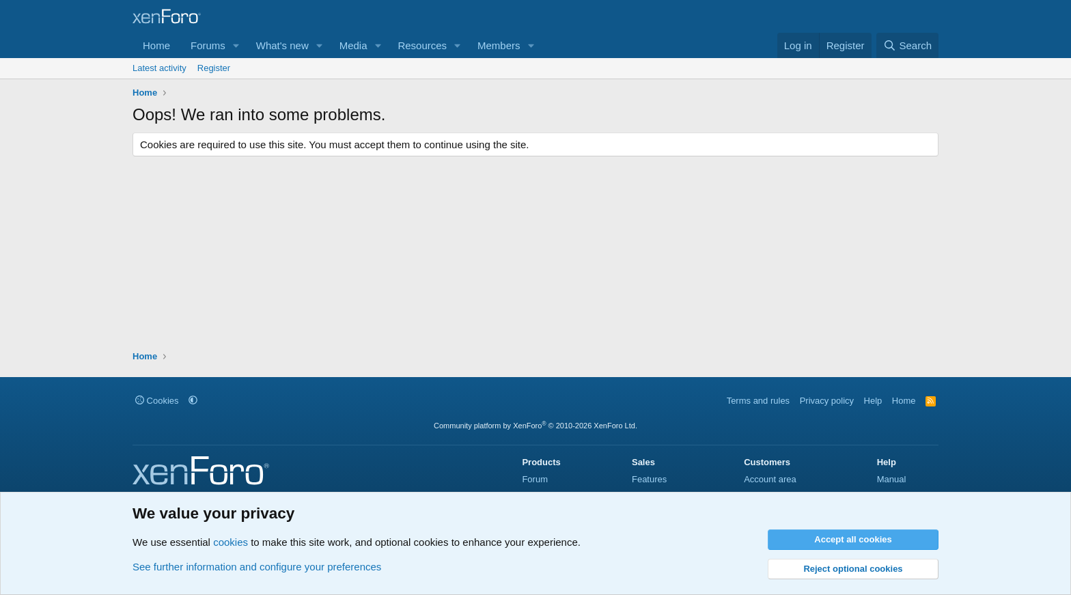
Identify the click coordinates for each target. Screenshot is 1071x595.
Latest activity (159, 68)
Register (213, 68)
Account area (770, 479)
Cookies (157, 401)
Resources (422, 45)
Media (353, 45)
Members (498, 45)
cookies (230, 542)
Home (156, 45)
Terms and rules (758, 401)
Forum (535, 479)
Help (873, 401)
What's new (282, 45)
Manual (891, 479)
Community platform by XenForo (535, 425)
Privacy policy (827, 401)
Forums (208, 45)
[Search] (907, 45)
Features (649, 479)
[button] (236, 45)
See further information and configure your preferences (257, 566)
